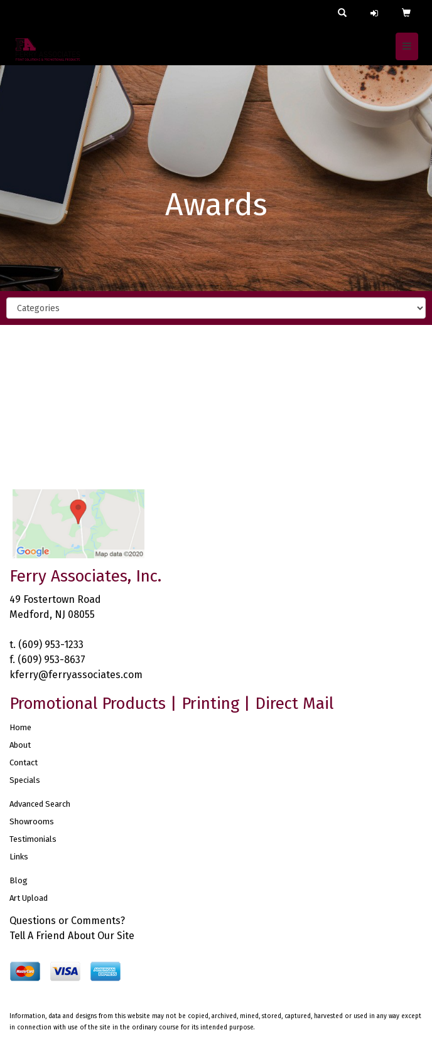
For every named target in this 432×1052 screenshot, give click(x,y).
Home (20, 727)
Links (18, 856)
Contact (23, 762)
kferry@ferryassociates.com (76, 675)
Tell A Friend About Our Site (71, 936)
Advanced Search (39, 804)
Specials (24, 780)
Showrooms (31, 821)
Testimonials (33, 839)
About (20, 745)
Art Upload (28, 898)
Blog (18, 880)
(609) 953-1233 (51, 645)
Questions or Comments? (67, 921)
